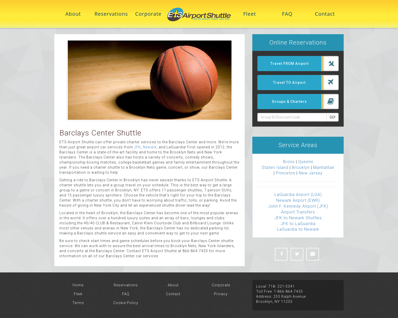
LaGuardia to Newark (298, 229)
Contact (325, 13)
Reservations (110, 13)
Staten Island (275, 167)
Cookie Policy (125, 303)
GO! (332, 117)
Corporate (148, 13)
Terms (78, 303)
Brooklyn (301, 167)
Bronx (289, 161)
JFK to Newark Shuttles (298, 217)
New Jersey (311, 173)
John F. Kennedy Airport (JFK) (298, 206)
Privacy (221, 294)
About (73, 13)
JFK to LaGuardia (298, 223)
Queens (305, 161)
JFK (137, 147)
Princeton (285, 173)
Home (78, 285)
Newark (150, 147)
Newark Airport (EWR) (298, 200)
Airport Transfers (298, 212)
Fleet (249, 13)
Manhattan (323, 167)
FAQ (287, 13)
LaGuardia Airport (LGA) (298, 194)
